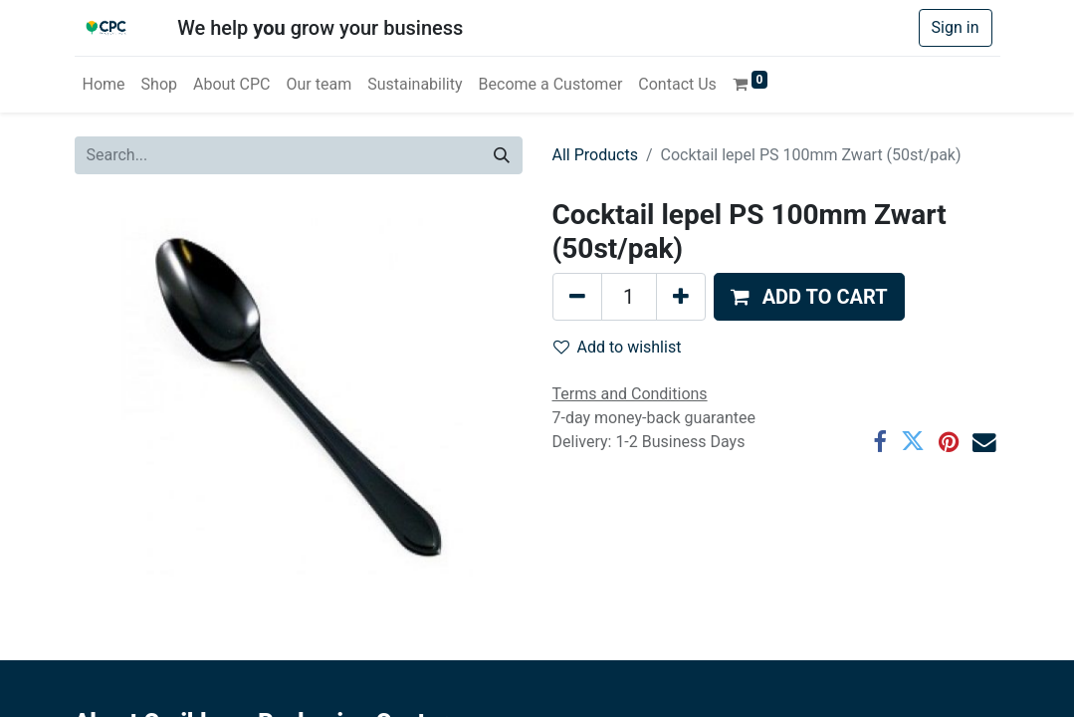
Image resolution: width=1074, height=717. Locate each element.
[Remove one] (577, 297)
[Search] (502, 155)
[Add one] (681, 297)
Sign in (955, 27)
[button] (809, 297)
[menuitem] (104, 85)
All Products (595, 154)
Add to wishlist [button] (617, 347)
